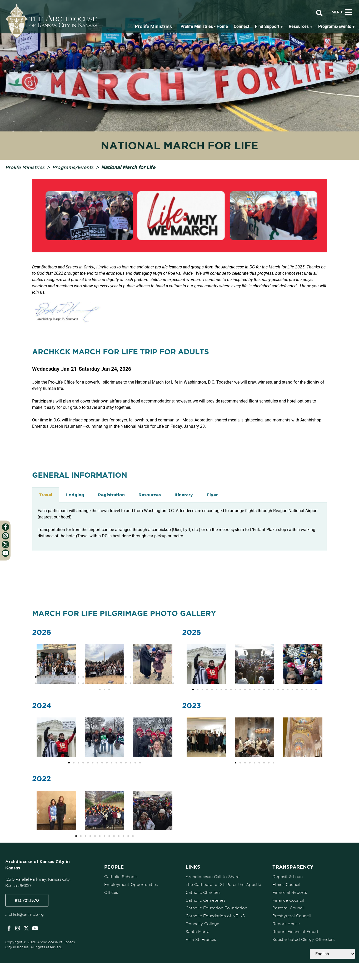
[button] (38, 665)
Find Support (267, 26)
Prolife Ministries (24, 167)
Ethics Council (286, 884)
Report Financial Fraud (295, 930)
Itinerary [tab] (183, 494)
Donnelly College (202, 922)
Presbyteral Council (291, 915)
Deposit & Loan (287, 876)
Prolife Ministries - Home (204, 26)
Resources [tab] (149, 494)
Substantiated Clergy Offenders (303, 937)
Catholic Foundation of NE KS (215, 915)
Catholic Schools (120, 876)
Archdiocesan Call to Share (213, 876)
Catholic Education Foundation (216, 907)
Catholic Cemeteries (205, 899)
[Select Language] (332, 954)
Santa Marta (198, 930)
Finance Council (288, 899)
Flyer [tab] (212, 494)
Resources (299, 26)
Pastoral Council (288, 907)
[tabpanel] (179, 526)
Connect (241, 26)
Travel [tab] (45, 494)
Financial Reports (289, 892)
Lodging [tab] (75, 494)
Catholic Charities (203, 892)
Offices (111, 892)
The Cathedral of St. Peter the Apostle (223, 884)
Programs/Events (72, 167)
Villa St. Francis (201, 937)
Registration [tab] (111, 494)
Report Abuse (286, 922)
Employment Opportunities (131, 884)
